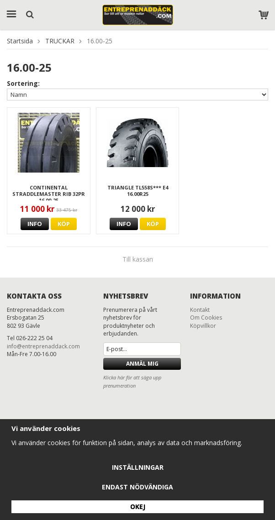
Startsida (20, 41)
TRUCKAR (59, 41)
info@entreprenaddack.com (43, 346)
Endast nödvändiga (137, 487)
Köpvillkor (203, 326)
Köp (64, 224)
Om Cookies (206, 317)
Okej (137, 506)
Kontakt (200, 310)
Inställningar (138, 467)
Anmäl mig (142, 364)
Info (34, 224)
